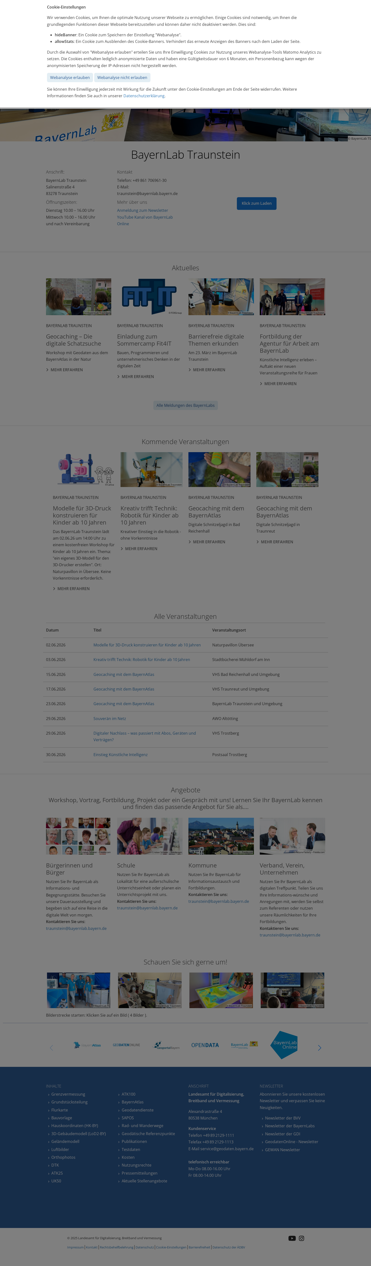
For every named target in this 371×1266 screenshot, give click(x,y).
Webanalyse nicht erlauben (122, 77)
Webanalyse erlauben (70, 77)
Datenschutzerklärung (144, 95)
